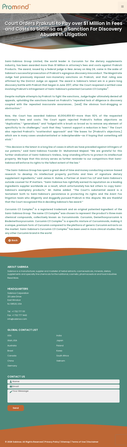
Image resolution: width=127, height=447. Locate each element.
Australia (12, 345)
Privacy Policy (52, 441)
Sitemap (65, 441)
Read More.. (13, 277)
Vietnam (60, 360)
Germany (12, 365)
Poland (60, 345)
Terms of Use (78, 441)
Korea (59, 350)
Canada (11, 355)
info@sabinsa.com (17, 319)
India (59, 335)
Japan (59, 340)
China (10, 360)
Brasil (10, 350)
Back (13, 240)
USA (9, 335)
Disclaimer (92, 441)
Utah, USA (12, 340)
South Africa (62, 355)
